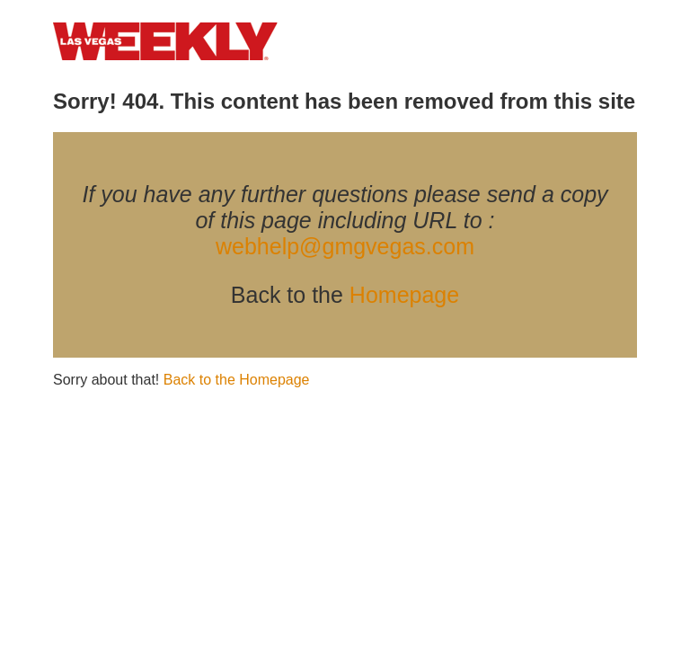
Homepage (404, 294)
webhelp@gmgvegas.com (345, 246)
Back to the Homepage (237, 379)
